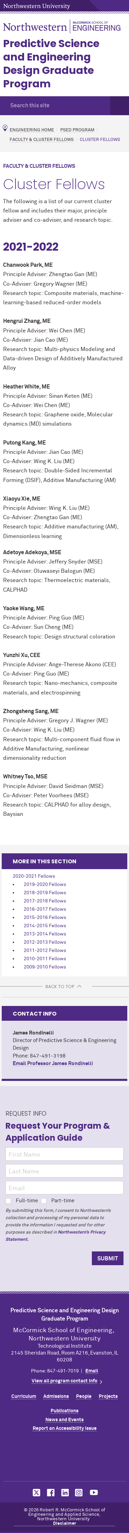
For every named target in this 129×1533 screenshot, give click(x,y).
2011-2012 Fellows (45, 950)
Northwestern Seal (64, 1458)
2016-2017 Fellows (45, 909)
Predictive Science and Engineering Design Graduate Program (51, 63)
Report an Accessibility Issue (65, 1428)
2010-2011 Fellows (45, 958)
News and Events (64, 1419)
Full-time (22, 1200)
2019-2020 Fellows (45, 884)
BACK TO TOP (59, 986)
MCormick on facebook (50, 1492)
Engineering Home (32, 130)
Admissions (56, 1396)
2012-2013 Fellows (45, 942)
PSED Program (77, 130)
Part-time (57, 1200)
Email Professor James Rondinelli (53, 1063)
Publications (64, 1411)
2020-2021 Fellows (34, 876)
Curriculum (23, 1396)
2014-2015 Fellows (45, 925)
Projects (108, 1396)
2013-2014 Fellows (45, 934)
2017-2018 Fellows (45, 901)
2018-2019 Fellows (45, 892)
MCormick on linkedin (65, 1492)
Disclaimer (64, 1523)
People (84, 1396)
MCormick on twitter (35, 1492)
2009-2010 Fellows (45, 967)
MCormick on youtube (94, 1492)
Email (91, 1371)
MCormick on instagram (79, 1492)
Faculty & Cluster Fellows (42, 140)
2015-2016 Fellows (45, 917)
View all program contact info (64, 1381)
